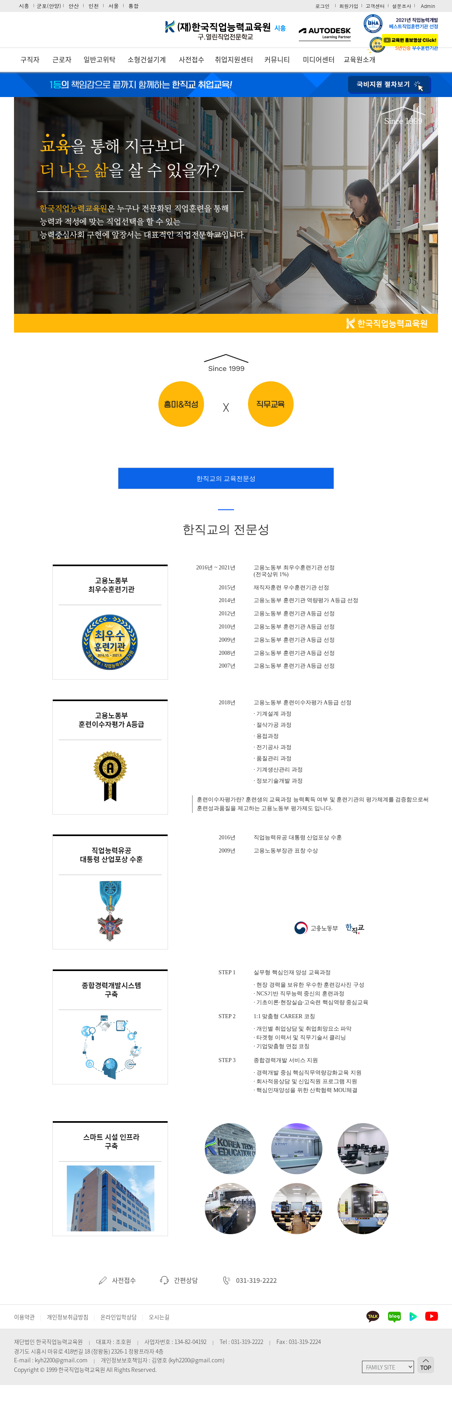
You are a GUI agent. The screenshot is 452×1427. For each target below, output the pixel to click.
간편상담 (179, 1280)
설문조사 (401, 5)
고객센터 (375, 5)
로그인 (322, 5)
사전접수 (191, 59)
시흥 (24, 6)
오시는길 (159, 1317)
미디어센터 (319, 59)
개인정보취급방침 (67, 1317)
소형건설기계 (147, 59)
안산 (73, 6)
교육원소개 (360, 59)
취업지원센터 (234, 59)
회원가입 (348, 5)
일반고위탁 (100, 59)
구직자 (30, 59)
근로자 (62, 59)
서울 (113, 6)
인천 (93, 6)
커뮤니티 (277, 59)
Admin (428, 5)
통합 (133, 6)
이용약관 (24, 1317)
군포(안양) (48, 6)
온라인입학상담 (118, 1317)
